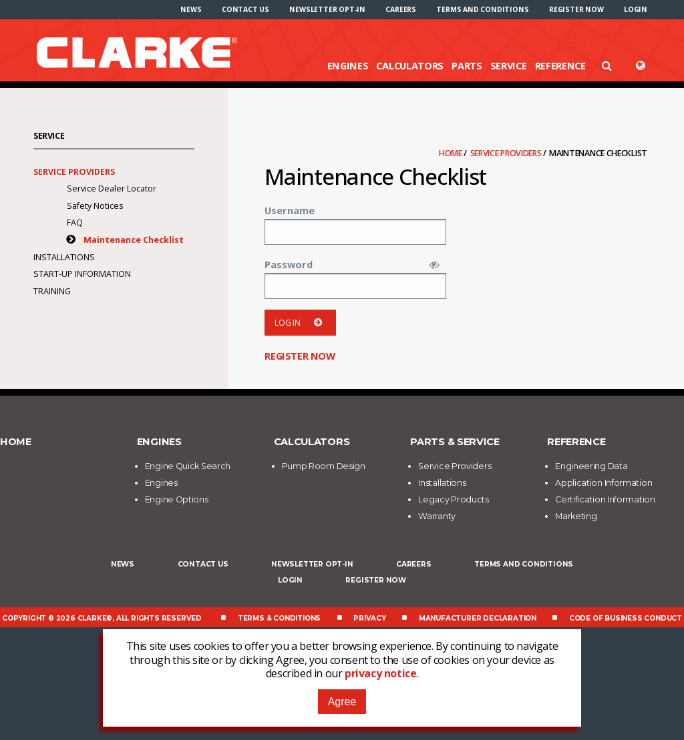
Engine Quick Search (187, 466)
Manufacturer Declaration (477, 618)
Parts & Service (455, 442)
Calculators (410, 65)
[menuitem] (190, 9)
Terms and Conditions (482, 9)
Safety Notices (95, 206)
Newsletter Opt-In (327, 9)
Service (508, 65)
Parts (467, 65)
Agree (342, 701)
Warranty (437, 516)
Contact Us (245, 9)
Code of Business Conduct (625, 618)
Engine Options (176, 499)
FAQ (75, 222)
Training (52, 291)
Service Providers (507, 153)
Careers (400, 9)
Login (635, 9)
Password (289, 264)
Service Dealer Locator (111, 188)
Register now (576, 9)
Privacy (369, 618)
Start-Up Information (82, 274)
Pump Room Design (323, 466)
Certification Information (605, 499)
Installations (64, 257)
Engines (348, 65)
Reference (560, 65)
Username (290, 210)
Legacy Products (453, 499)
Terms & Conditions (279, 618)
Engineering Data (591, 466)
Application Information (603, 483)
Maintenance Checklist (133, 240)
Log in (300, 322)
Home (451, 153)
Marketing (575, 516)
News (190, 9)
